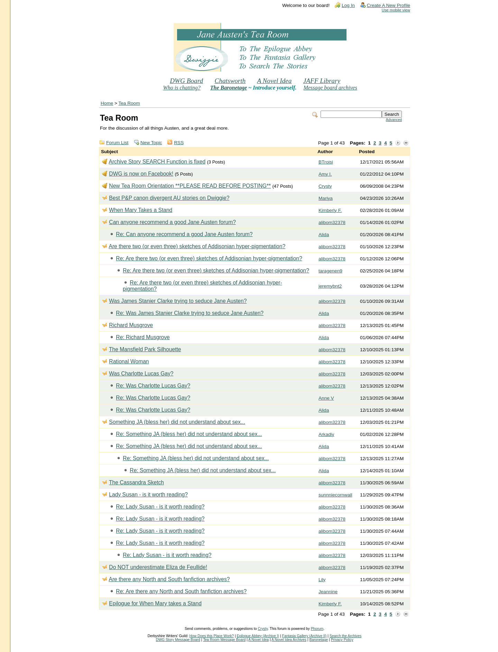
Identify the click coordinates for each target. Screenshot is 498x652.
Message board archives (330, 88)
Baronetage (318, 640)
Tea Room (129, 103)
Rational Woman (129, 361)
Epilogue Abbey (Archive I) (258, 636)
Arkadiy (326, 434)
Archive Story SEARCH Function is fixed (157, 162)
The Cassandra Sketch (136, 482)
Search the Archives (345, 636)
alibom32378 (332, 222)
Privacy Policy (342, 640)
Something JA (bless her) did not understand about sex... (177, 422)
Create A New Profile (388, 5)
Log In (348, 5)
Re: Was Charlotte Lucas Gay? (153, 386)
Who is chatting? (181, 88)
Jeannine (328, 591)
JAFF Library (321, 80)
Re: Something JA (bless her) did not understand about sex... (189, 434)
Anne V (326, 398)
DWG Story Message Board (178, 640)
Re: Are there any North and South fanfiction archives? (181, 591)
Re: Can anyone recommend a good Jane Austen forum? (184, 234)
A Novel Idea (274, 80)
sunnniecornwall (335, 494)
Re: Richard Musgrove (142, 337)
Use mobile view (396, 10)
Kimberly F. (330, 210)
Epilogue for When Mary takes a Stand (155, 603)
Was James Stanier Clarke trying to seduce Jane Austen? (178, 301)
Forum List (117, 142)
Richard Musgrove (131, 325)
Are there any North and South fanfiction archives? (169, 579)
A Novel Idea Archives (288, 640)
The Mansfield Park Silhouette (145, 349)
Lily (322, 579)
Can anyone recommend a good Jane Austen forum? (172, 222)
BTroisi (326, 162)
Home (107, 103)
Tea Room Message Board (224, 640)
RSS (179, 142)
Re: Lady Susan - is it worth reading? (160, 507)
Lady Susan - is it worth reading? (148, 494)
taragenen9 (330, 270)
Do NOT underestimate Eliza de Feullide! (158, 567)
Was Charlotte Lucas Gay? (141, 373)
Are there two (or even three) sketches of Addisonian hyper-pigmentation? (197, 246)
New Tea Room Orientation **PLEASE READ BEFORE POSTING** (190, 186)
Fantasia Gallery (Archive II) (304, 636)
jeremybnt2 (330, 286)
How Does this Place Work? (212, 636)
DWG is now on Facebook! (141, 174)
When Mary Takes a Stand (140, 210)
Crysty (325, 186)
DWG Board (186, 80)
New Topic (151, 142)
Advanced (394, 120)
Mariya (326, 198)
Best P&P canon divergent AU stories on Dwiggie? (169, 198)
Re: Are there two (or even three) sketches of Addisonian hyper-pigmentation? (209, 258)
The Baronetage (228, 88)
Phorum (317, 629)
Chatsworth (230, 80)
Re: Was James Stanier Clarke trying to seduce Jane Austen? (190, 313)
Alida (324, 234)
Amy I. (325, 174)
